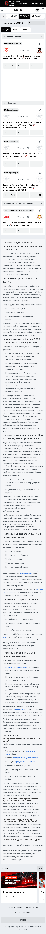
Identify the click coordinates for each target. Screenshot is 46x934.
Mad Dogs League (11, 110)
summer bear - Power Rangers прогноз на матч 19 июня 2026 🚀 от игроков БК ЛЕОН (22, 58)
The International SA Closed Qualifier (18, 210)
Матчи (17, 913)
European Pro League (12, 43)
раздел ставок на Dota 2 (26, 762)
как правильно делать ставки (25, 758)
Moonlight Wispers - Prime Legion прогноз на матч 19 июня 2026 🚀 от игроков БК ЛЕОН (22, 156)
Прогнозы (20, 907)
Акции (28, 907)
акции (5, 637)
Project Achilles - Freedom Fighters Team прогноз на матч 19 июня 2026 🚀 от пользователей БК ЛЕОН (22, 124)
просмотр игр (21, 709)
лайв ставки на (26, 574)
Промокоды (26, 913)
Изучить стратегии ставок (16, 667)
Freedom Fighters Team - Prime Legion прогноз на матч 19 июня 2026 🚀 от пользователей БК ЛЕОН (20, 187)
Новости (11, 907)
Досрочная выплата (14, 892)
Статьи (35, 907)
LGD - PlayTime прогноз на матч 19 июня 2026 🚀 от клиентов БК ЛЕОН (22, 224)
